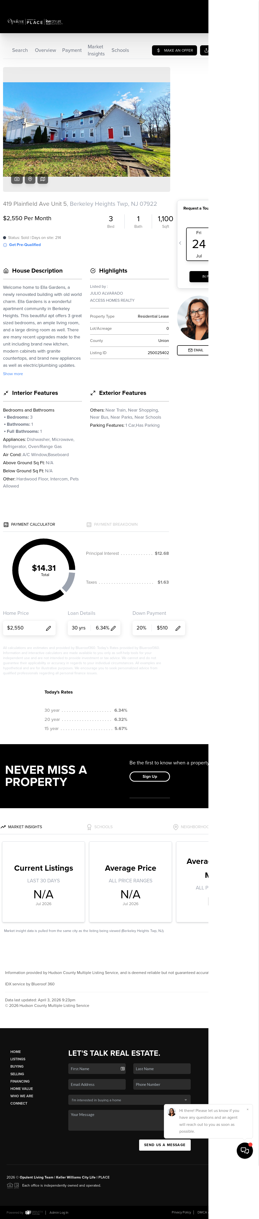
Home (15, 1052)
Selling (17, 1074)
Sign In (239, 5)
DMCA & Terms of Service (216, 1212)
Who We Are (21, 1096)
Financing (20, 1081)
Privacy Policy (181, 1212)
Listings (17, 1059)
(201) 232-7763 (231, 1122)
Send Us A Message (165, 1145)
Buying (17, 1066)
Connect (18, 1103)
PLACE (104, 1177)
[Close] (248, 1164)
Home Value (21, 1089)
